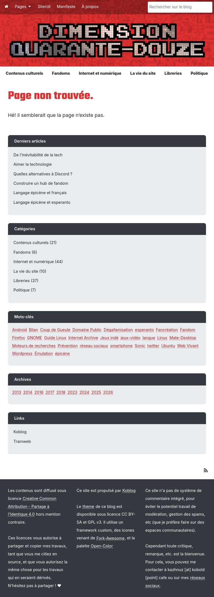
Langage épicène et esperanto (42, 202)
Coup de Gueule (55, 329)
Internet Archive (83, 337)
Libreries (173, 73)
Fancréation (167, 329)
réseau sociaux (94, 345)
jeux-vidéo (130, 337)
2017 (50, 392)
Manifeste (66, 6)
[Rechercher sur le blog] (180, 7)
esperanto (144, 329)
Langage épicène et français (40, 192)
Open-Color (102, 546)
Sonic (140, 345)
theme (88, 506)
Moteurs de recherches (34, 345)
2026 (108, 392)
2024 (84, 392)
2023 (72, 392)
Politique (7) (25, 290)
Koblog (20, 431)
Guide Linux (55, 337)
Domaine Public (87, 329)
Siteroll (44, 6)
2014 (27, 392)
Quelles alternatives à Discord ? (43, 174)
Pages (23, 6)
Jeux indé (109, 337)
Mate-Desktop (182, 337)
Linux (162, 337)
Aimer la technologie (33, 164)
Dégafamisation (118, 329)
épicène (62, 353)
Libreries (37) (26, 280)
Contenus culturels (24, 73)
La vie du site (143, 73)
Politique (199, 73)
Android (19, 329)
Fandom (187, 329)
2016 (39, 392)
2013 (16, 392)
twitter (153, 345)
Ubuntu (168, 345)
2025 (96, 392)
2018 (61, 392)
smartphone (121, 345)
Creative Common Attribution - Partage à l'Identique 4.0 (32, 506)
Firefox (18, 337)
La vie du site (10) (30, 271)
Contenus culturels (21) (35, 242)
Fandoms (61, 73)
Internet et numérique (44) (38, 261)
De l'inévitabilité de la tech (38, 154)
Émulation (43, 353)
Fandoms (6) (25, 252)
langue (149, 337)
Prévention (67, 345)
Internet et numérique (100, 73)
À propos (90, 6)
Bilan (33, 329)
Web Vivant (188, 345)
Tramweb (22, 441)
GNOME (34, 337)
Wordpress (22, 353)
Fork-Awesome (110, 538)
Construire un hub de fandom (41, 183)
